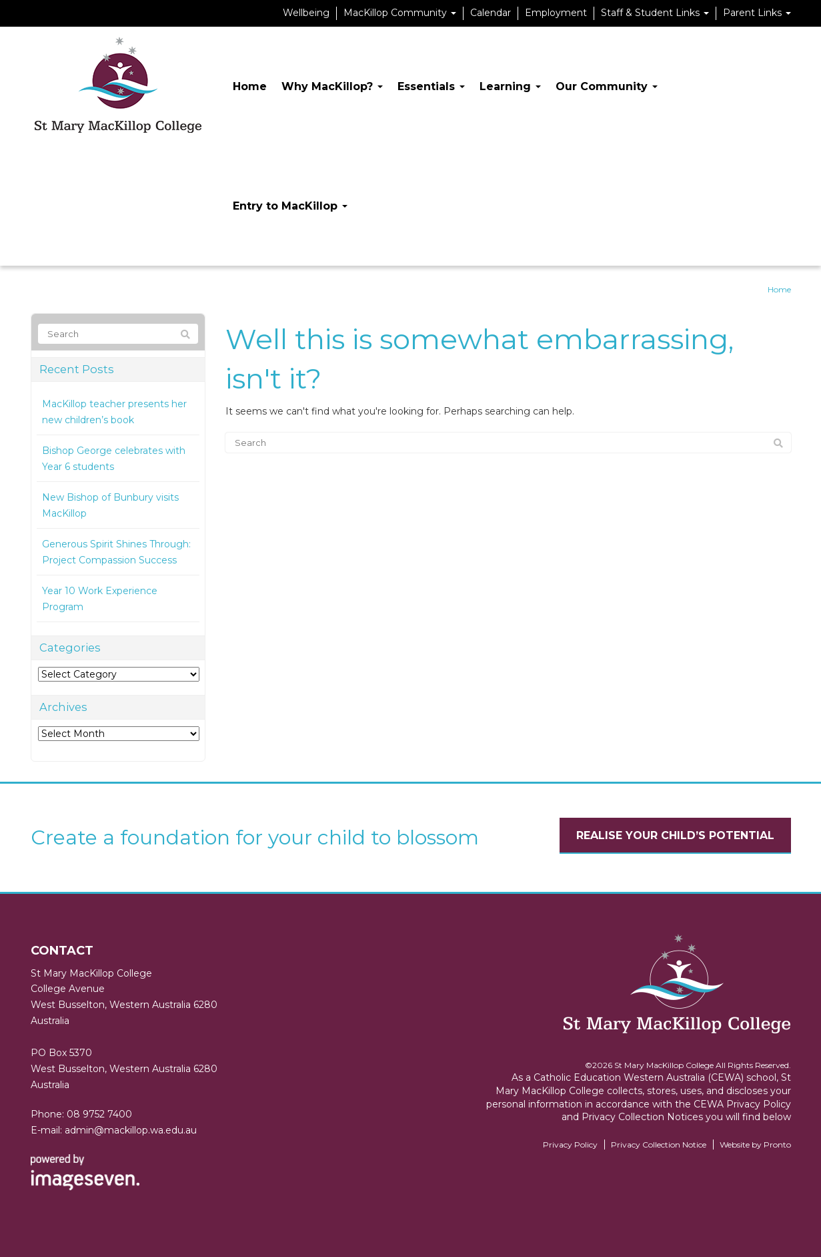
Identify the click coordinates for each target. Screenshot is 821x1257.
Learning (510, 86)
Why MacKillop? (332, 86)
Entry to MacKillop (290, 206)
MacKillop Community (399, 13)
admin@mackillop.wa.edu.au (131, 1130)
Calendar (490, 13)
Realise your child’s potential (675, 835)
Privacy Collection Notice (658, 1145)
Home (250, 86)
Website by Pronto (755, 1145)
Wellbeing (306, 13)
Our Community (607, 86)
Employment (556, 13)
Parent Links (757, 13)
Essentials (431, 86)
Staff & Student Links (655, 13)
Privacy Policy (570, 1145)
